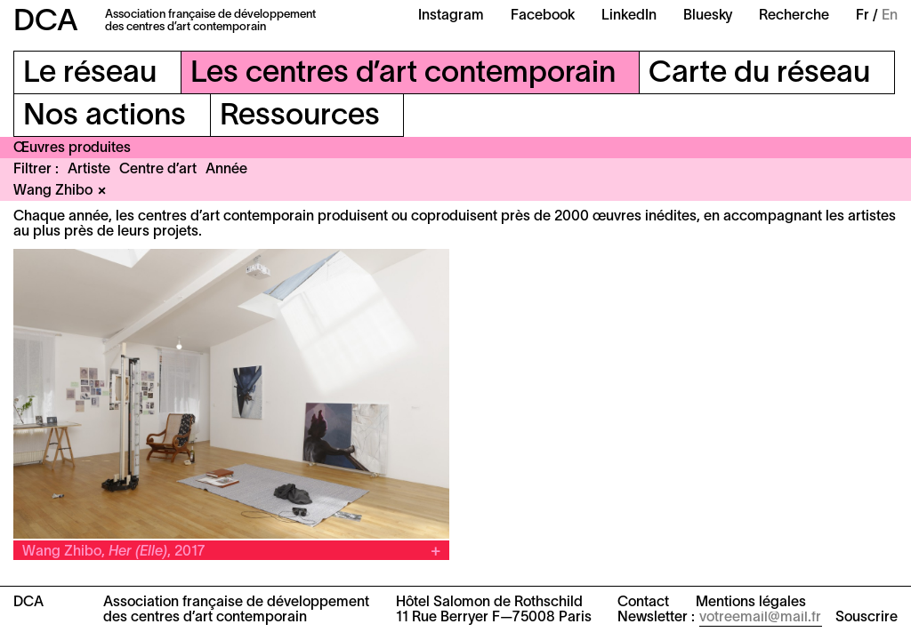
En (890, 16)
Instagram (451, 16)
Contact (643, 602)
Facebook (543, 16)
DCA (45, 22)
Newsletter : (656, 618)
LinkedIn (629, 16)
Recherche (794, 16)
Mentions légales (751, 602)
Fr (862, 16)
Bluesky (707, 16)
